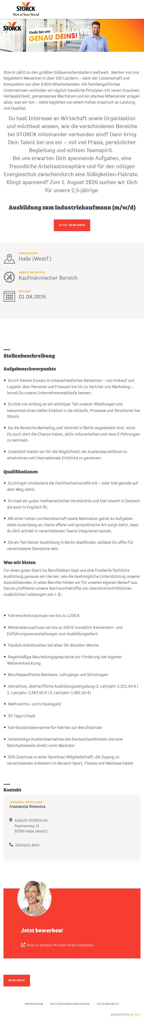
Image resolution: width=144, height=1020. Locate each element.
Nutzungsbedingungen (70, 1004)
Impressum (34, 1004)
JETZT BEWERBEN (72, 225)
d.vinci (135, 1014)
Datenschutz (108, 1004)
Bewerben (16, 980)
